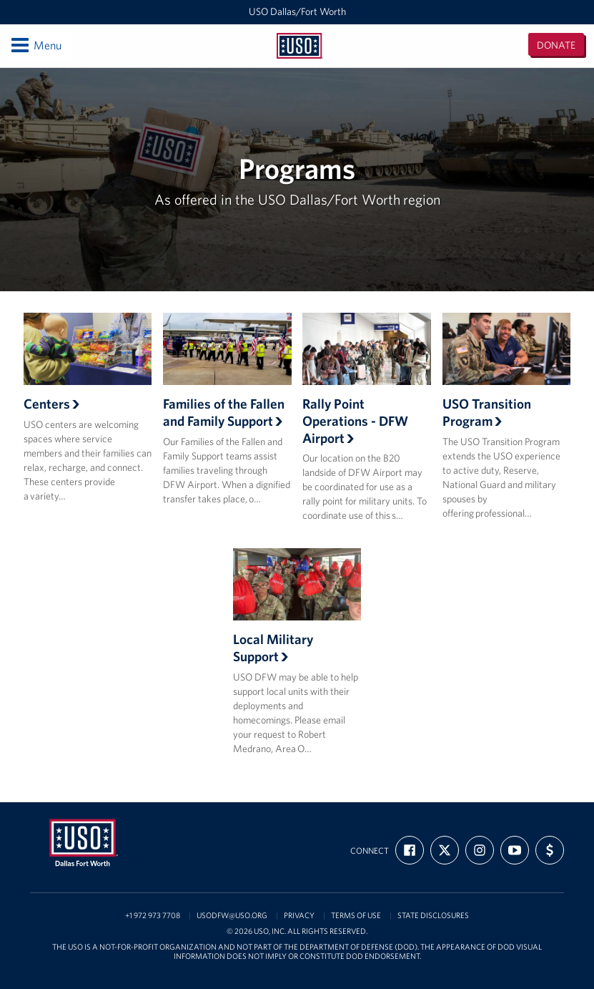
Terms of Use (356, 915)
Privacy (299, 915)
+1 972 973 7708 (152, 915)
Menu (35, 45)
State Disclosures (433, 915)
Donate (556, 45)
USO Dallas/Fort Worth (297, 11)
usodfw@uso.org (232, 915)
